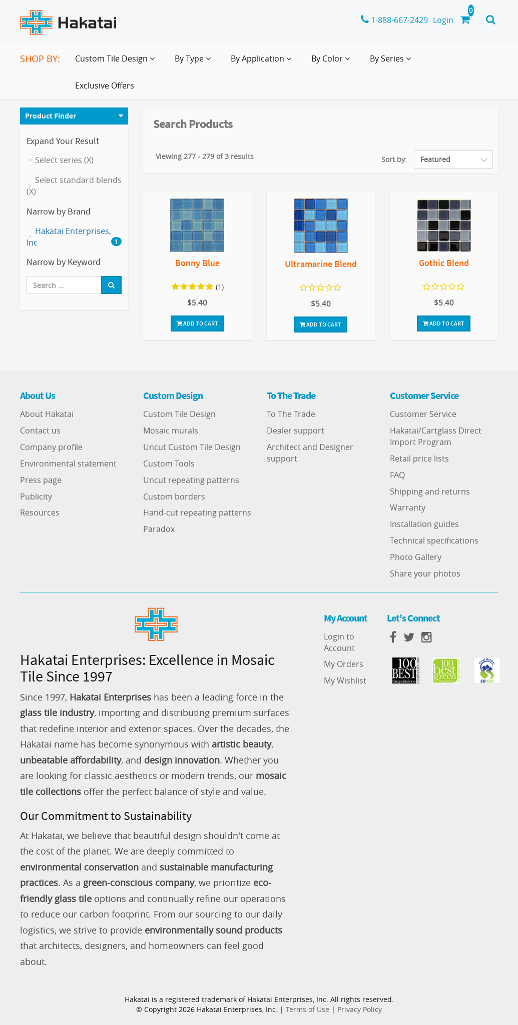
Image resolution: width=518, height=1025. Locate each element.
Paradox (159, 529)
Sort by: (394, 159)
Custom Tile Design (179, 414)
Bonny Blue (197, 262)
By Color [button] (332, 62)
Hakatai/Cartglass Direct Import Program (435, 436)
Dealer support (295, 430)
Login (443, 20)
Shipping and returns (430, 491)
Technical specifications (434, 540)
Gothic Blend (444, 262)
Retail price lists (419, 458)
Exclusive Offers (104, 85)
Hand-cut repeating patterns (197, 512)
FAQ (397, 475)
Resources (40, 512)
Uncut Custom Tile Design (192, 447)
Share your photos (425, 573)
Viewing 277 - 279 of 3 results (205, 156)
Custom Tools (169, 463)
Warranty (407, 507)
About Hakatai (47, 414)
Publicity (36, 496)
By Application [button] (263, 62)
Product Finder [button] (50, 115)
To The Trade (291, 414)
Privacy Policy (359, 1009)
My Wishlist (345, 680)
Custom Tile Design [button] (117, 62)
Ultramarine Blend (321, 264)
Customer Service (423, 414)
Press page (41, 480)
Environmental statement (68, 463)
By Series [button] (392, 62)
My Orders (343, 664)
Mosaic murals (170, 430)
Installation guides (424, 524)
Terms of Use (307, 1009)
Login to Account (339, 642)
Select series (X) (64, 160)
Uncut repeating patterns (191, 480)
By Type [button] (195, 62)
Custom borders (174, 496)
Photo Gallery (415, 557)
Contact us (40, 430)
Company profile (51, 447)
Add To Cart (197, 323)
